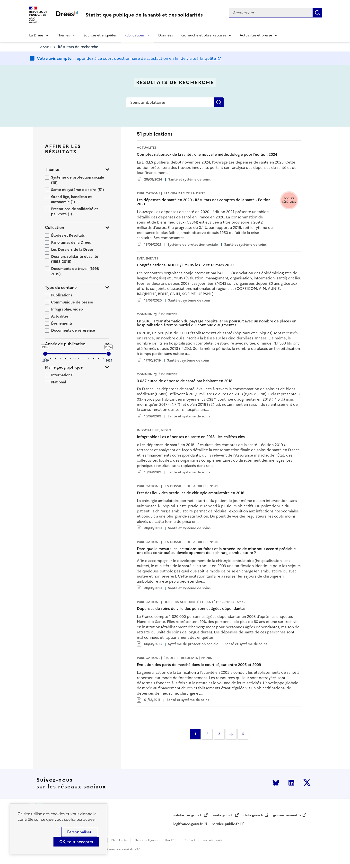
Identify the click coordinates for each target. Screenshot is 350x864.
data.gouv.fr (254, 815)
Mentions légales (146, 840)
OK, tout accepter (76, 842)
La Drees (36, 35)
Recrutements (212, 840)
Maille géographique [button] (64, 367)
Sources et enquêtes (100, 35)
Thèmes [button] (52, 169)
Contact (189, 840)
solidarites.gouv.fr (188, 815)
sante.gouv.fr (223, 815)
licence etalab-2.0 (128, 849)
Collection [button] (54, 227)
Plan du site (119, 840)
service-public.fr (225, 824)
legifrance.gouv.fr (188, 824)
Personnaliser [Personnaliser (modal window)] (79, 832)
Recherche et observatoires (203, 35)
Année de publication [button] (65, 344)
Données (165, 35)
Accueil (45, 47)
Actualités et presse (256, 35)
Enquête (208, 58)
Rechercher (317, 12)
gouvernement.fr (287, 815)
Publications (134, 35)
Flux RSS (170, 840)
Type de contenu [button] (61, 287)
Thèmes (63, 35)
